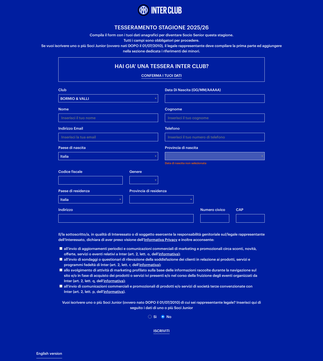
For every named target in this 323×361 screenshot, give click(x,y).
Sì (155, 316)
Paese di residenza (74, 191)
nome (63, 109)
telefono (172, 128)
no (168, 316)
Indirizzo (65, 209)
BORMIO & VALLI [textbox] (74, 98)
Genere (135, 171)
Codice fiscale (70, 171)
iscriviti (161, 331)
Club (62, 90)
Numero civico (212, 209)
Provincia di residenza (148, 191)
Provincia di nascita (181, 147)
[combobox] (108, 98)
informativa (168, 254)
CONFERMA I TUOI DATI (161, 75)
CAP (239, 209)
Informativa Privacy (160, 239)
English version (49, 353)
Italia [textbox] (64, 156)
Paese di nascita (72, 147)
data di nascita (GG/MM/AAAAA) (193, 90)
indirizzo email (70, 128)
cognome (173, 109)
